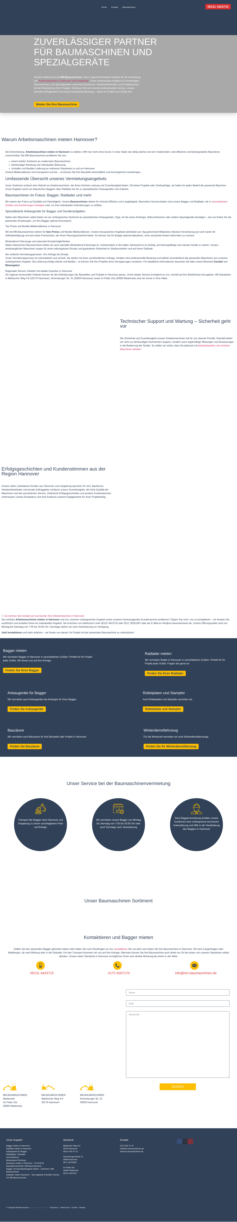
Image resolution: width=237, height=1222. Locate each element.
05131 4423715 (70, 1173)
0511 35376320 (70, 1162)
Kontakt (114, 7)
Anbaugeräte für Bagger (16, 1151)
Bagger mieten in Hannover (18, 1146)
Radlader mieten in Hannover (18, 1149)
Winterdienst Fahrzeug (16, 1160)
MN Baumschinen (22, 1208)
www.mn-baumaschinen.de (131, 1151)
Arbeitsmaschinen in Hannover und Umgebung (63, 81)
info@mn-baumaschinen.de (132, 1149)
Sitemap (82, 1208)
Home (104, 7)
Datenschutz (65, 1208)
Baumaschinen (128, 7)
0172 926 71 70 (126, 1146)
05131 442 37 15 (70, 1151)
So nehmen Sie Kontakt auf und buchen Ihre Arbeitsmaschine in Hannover (44, 616)
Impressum (54, 1208)
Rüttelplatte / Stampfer (15, 1155)
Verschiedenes (12, 1157)
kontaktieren (120, 949)
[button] (118, 616)
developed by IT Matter (39, 1208)
